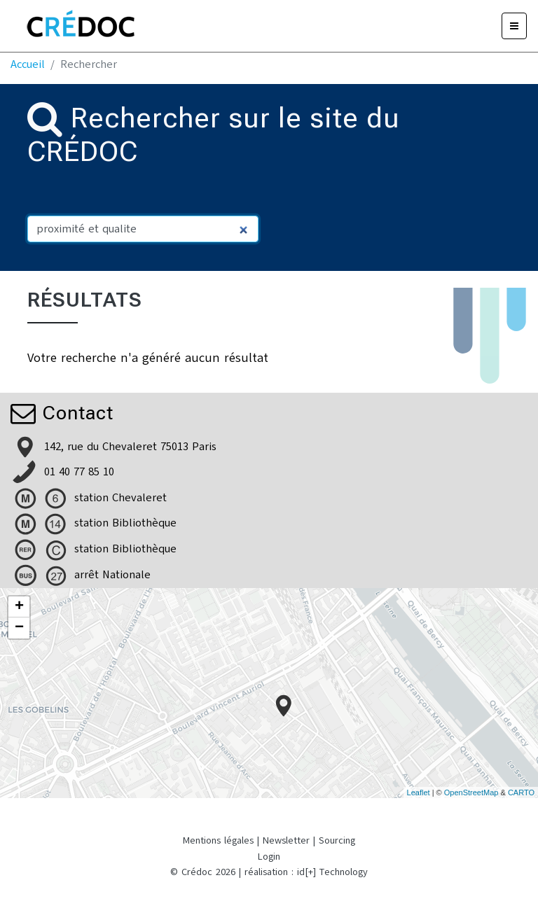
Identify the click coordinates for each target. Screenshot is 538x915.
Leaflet (418, 792)
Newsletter (286, 840)
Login (269, 856)
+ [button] (19, 606)
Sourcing (337, 840)
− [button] (19, 627)
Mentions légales (218, 840)
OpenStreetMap (471, 792)
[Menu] (514, 26)
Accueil (28, 64)
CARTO (521, 792)
